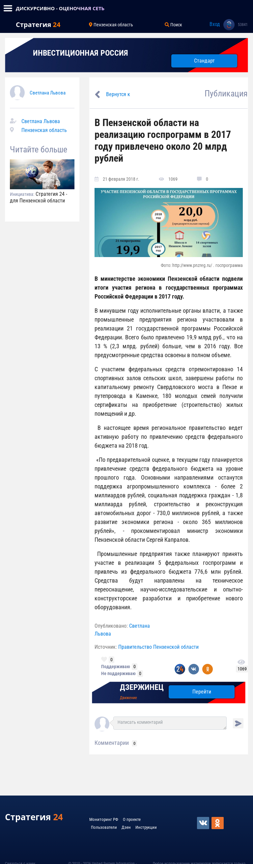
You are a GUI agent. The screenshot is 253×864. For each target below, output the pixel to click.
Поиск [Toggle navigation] (173, 24)
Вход (215, 24)
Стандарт (204, 61)
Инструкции (146, 827)
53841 (243, 24)
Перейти (201, 692)
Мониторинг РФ (103, 819)
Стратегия (38, 24)
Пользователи (104, 827)
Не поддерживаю (118, 673)
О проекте (132, 819)
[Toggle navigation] (8, 8)
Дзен (126, 827)
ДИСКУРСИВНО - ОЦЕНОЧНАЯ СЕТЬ (60, 8)
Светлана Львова (48, 93)
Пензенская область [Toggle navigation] (111, 24)
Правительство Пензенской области (158, 647)
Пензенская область (44, 130)
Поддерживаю (115, 666)
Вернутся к (118, 94)
